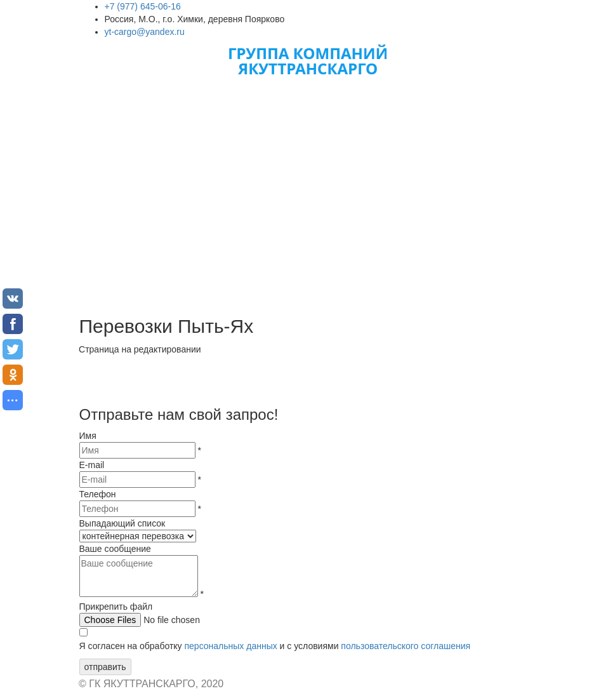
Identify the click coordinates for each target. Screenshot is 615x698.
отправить (105, 667)
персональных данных (230, 646)
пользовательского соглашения (405, 646)
